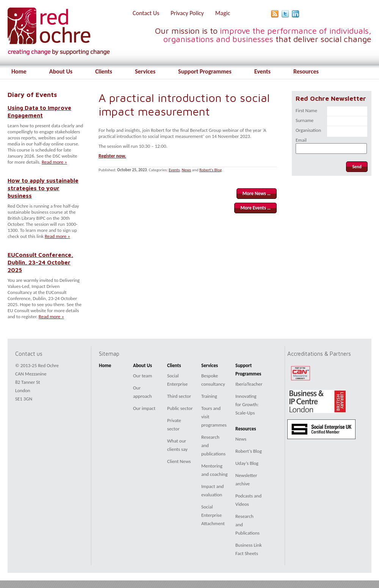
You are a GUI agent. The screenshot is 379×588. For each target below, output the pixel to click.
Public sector (180, 408)
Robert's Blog (210, 169)
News (186, 169)
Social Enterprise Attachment (213, 515)
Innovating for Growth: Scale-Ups (246, 404)
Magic (222, 13)
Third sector (179, 396)
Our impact (144, 408)
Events (262, 71)
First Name (306, 110)
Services (145, 71)
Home (19, 71)
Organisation (308, 130)
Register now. (112, 156)
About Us (60, 71)
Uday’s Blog (246, 463)
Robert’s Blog (248, 451)
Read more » (54, 162)
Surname (304, 120)
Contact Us (146, 13)
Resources (306, 71)
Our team (142, 375)
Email (301, 140)
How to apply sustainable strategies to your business (43, 188)
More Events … (255, 208)
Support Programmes (205, 71)
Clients (103, 71)
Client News (179, 461)
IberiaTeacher (249, 384)
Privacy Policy (187, 13)
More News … (257, 193)
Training (209, 396)
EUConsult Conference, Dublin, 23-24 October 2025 (40, 262)
